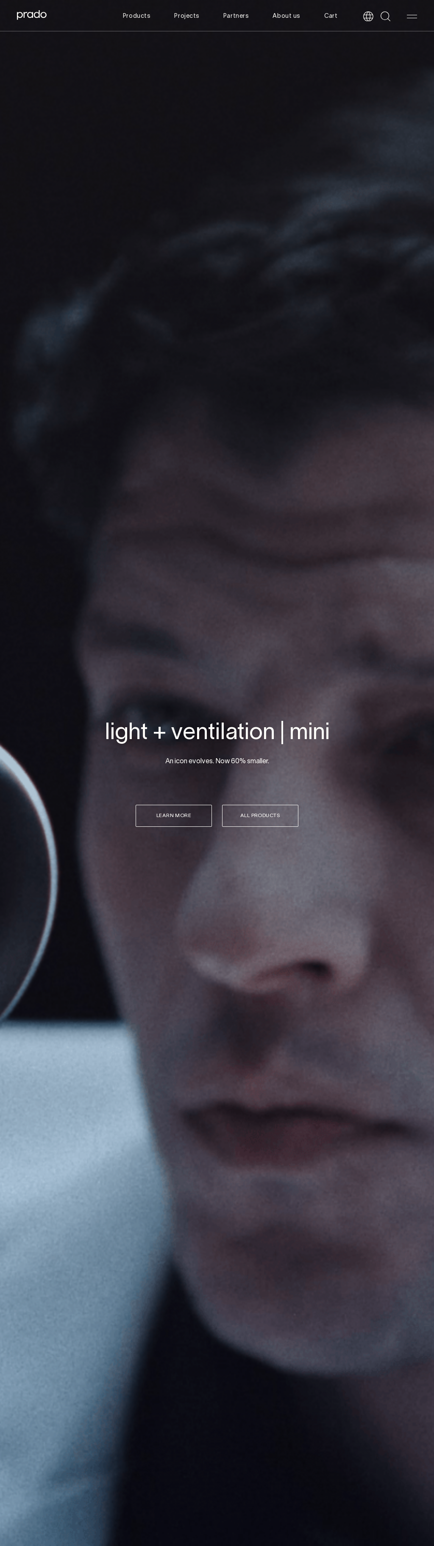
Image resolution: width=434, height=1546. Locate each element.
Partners (236, 16)
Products (136, 16)
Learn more (174, 815)
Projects (186, 16)
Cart (330, 16)
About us (286, 16)
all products (260, 815)
